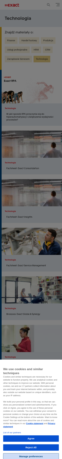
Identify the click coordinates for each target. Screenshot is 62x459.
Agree (31, 442)
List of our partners (12, 437)
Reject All (30, 451)
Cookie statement (34, 428)
